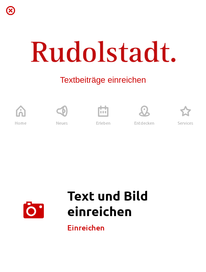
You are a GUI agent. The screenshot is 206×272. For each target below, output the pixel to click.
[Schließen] (10, 10)
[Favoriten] (195, 11)
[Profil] (176, 11)
